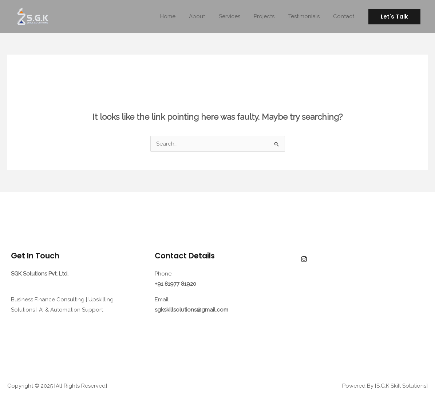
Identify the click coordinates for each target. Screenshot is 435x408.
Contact (345, 16)
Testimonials (308, 16)
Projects (271, 16)
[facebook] (303, 259)
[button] (394, 16)
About (209, 16)
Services (239, 16)
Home (182, 16)
